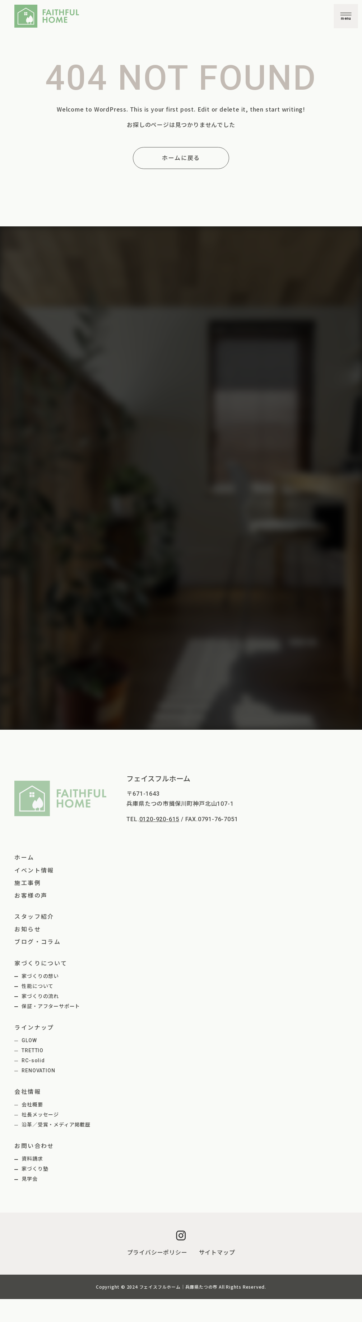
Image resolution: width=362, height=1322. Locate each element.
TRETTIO (32, 1050)
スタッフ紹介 (34, 916)
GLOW (29, 1040)
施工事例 (27, 883)
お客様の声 (30, 895)
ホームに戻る (181, 158)
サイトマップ (217, 1252)
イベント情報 (34, 870)
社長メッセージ (40, 1115)
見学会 (29, 1179)
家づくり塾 (35, 1169)
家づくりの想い (40, 976)
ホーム (24, 857)
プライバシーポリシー (157, 1252)
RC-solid (33, 1060)
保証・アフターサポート (51, 1006)
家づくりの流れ (40, 996)
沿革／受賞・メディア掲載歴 (56, 1125)
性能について (38, 986)
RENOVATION (38, 1070)
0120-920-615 (159, 819)
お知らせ (27, 929)
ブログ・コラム (37, 941)
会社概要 (32, 1104)
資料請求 (32, 1159)
